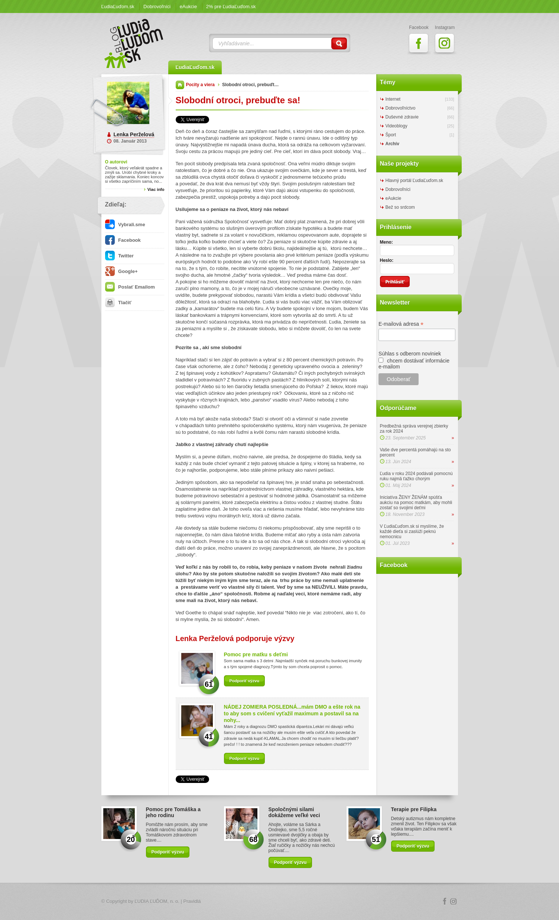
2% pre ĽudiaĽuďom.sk (231, 6)
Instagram (453, 901)
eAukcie (188, 6)
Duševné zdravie (402, 117)
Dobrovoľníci (156, 6)
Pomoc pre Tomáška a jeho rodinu (173, 812)
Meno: (386, 242)
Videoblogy (396, 126)
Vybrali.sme (125, 224)
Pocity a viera (200, 84)
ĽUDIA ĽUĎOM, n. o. (156, 901)
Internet (393, 99)
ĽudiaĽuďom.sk (117, 6)
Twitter (119, 255)
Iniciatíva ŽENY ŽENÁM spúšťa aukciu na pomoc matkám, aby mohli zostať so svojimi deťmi (416, 502)
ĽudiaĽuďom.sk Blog (134, 43)
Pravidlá (192, 901)
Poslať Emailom (130, 287)
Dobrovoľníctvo (401, 108)
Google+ (121, 271)
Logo (280, 901)
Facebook (123, 240)
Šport (391, 134)
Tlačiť (118, 302)
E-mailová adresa (400, 324)
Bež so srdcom (400, 207)
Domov (180, 85)
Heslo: (387, 260)
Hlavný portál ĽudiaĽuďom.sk (414, 180)
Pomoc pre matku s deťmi (256, 654)
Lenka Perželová (134, 134)
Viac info (156, 189)
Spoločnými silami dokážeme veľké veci (294, 812)
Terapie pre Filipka (414, 809)
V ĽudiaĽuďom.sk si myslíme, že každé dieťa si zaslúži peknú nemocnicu (412, 531)
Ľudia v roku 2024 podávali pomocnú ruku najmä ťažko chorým (416, 476)
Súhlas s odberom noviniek (409, 354)
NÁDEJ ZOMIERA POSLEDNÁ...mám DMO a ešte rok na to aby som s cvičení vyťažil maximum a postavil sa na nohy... (292, 713)
